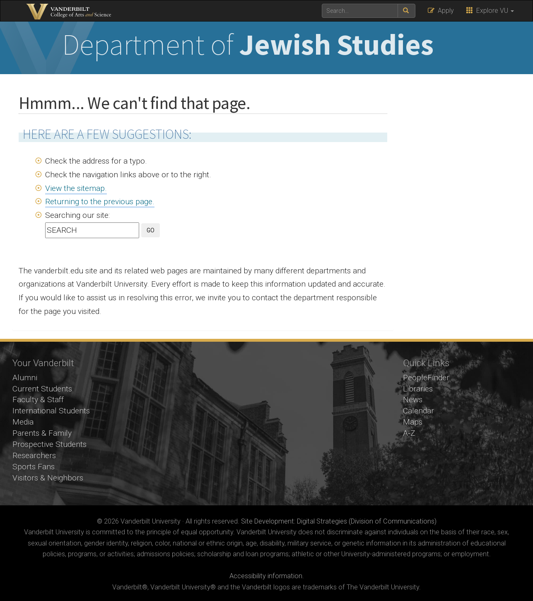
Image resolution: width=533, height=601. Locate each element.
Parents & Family (42, 433)
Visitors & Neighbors (47, 478)
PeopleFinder (426, 377)
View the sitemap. (76, 188)
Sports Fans (33, 466)
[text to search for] (360, 11)
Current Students (42, 388)
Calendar (418, 410)
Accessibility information (265, 576)
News (412, 399)
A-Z (409, 433)
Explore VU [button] (490, 10)
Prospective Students (49, 444)
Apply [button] (441, 10)
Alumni (24, 377)
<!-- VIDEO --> (266, 423)
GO (150, 230)
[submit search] (406, 11)
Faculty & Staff (38, 399)
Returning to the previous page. (99, 201)
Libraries (418, 388)
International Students (51, 410)
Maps (412, 422)
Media (23, 422)
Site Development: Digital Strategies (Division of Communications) (339, 521)
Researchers (34, 455)
